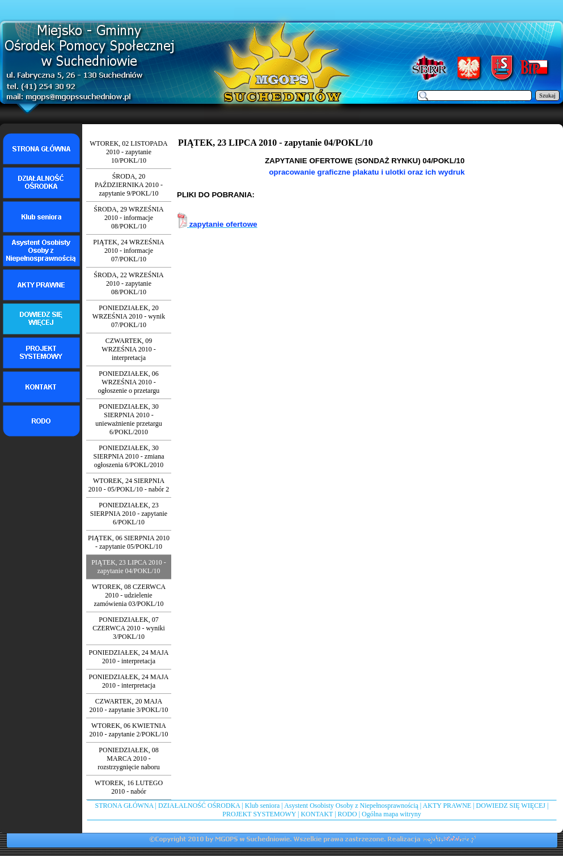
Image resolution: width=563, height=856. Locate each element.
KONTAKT (316, 814)
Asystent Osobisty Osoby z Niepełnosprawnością (351, 806)
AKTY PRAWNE (447, 806)
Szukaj (547, 95)
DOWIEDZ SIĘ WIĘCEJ (510, 806)
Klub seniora (262, 806)
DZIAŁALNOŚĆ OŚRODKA (199, 806)
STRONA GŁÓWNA (124, 806)
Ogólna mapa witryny (391, 814)
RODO (347, 814)
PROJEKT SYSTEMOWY (259, 814)
